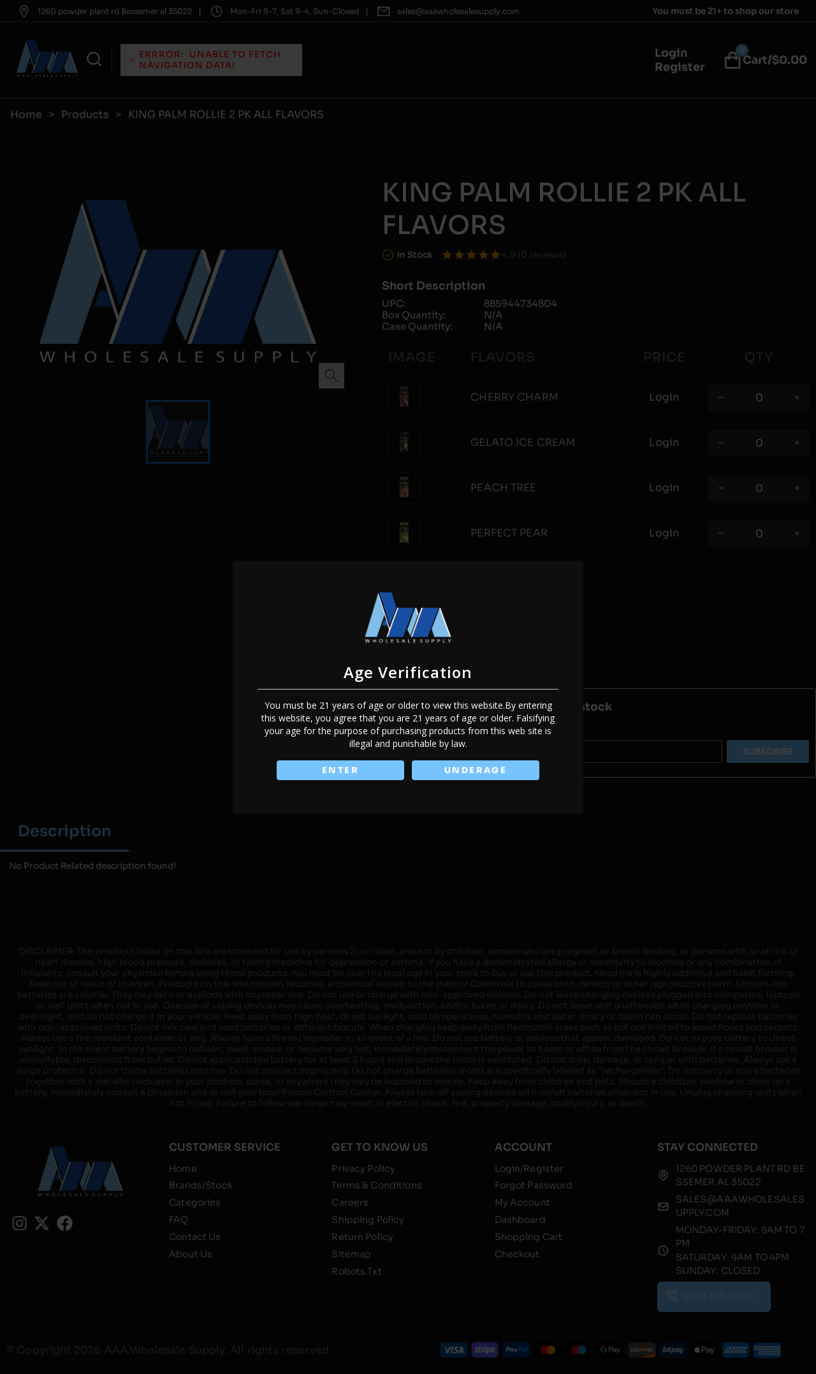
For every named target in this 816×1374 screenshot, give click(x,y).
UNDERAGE (476, 770)
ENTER (340, 770)
